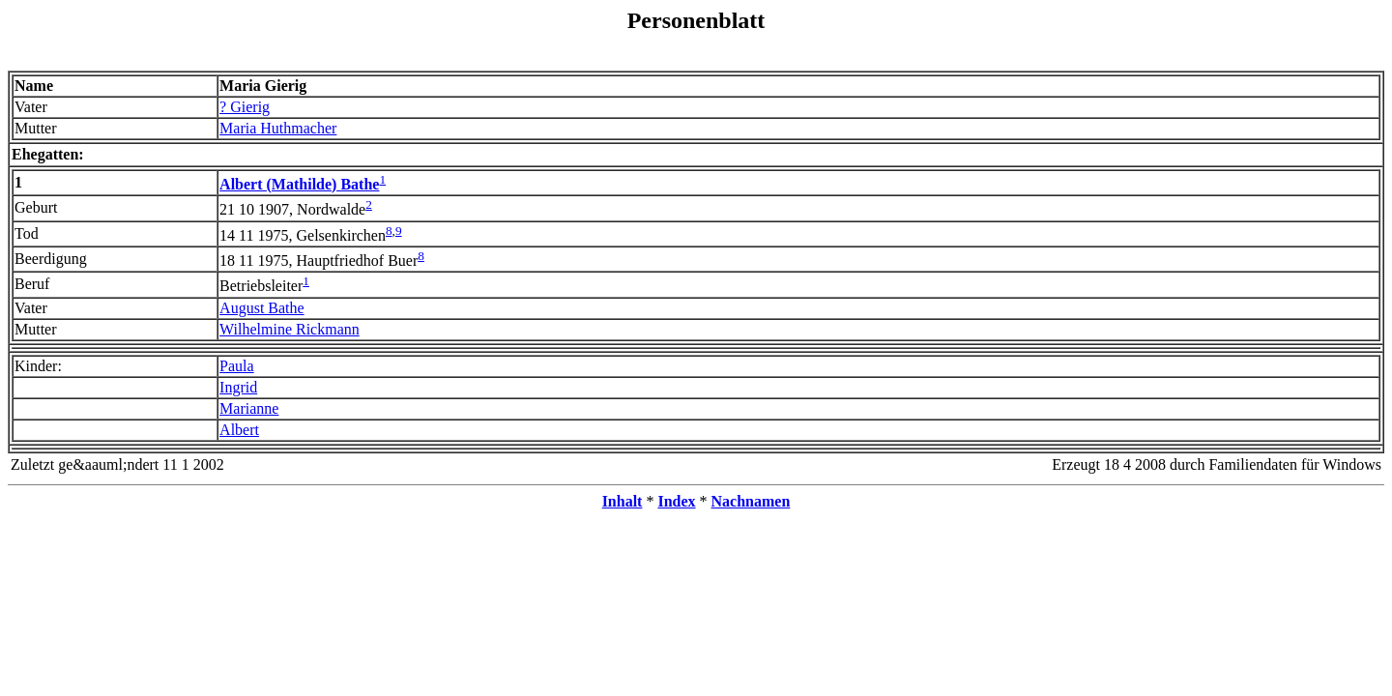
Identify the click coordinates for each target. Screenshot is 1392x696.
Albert (239, 429)
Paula (236, 366)
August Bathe (261, 308)
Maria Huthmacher (277, 128)
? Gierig (244, 107)
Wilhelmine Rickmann (289, 329)
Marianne (248, 408)
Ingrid (238, 387)
